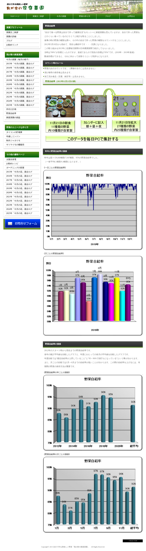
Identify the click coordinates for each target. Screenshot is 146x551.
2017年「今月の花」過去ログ (19, 180)
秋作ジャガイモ (13, 140)
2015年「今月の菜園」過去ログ (20, 64)
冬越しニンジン (13, 136)
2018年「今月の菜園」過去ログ (20, 76)
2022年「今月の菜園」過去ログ (20, 93)
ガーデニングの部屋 (15, 168)
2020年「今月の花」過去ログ (19, 192)
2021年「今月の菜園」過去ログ (20, 88)
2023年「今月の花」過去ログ (19, 205)
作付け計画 (11, 109)
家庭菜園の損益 (13, 117)
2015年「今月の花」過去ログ (19, 172)
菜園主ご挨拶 (12, 32)
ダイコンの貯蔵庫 (14, 132)
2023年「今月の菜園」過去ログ (20, 97)
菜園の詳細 (11, 36)
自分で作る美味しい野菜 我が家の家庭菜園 (129, 1)
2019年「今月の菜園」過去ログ (20, 80)
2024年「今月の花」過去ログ (19, 209)
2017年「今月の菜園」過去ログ (20, 72)
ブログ (9, 41)
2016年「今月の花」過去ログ (19, 176)
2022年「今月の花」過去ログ (19, 201)
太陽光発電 (11, 159)
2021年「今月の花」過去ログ (19, 197)
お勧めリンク (12, 45)
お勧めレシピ (12, 163)
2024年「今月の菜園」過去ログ (20, 101)
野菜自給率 (11, 113)
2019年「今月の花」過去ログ (19, 188)
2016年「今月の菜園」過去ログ (20, 68)
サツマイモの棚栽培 (15, 145)
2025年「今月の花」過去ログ (19, 213)
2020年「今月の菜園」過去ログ (20, 84)
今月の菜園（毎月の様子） (18, 59)
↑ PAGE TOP (132, 541)
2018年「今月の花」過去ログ (19, 184)
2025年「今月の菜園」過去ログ (20, 105)
